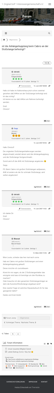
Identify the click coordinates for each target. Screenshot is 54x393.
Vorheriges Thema (12, 322)
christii (16, 72)
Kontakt (44, 382)
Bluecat (17, 239)
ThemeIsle (35, 387)
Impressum (33, 382)
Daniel (28, 349)
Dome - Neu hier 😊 (26, 352)
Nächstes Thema (28, 322)
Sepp (16, 128)
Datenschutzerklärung (16, 382)
